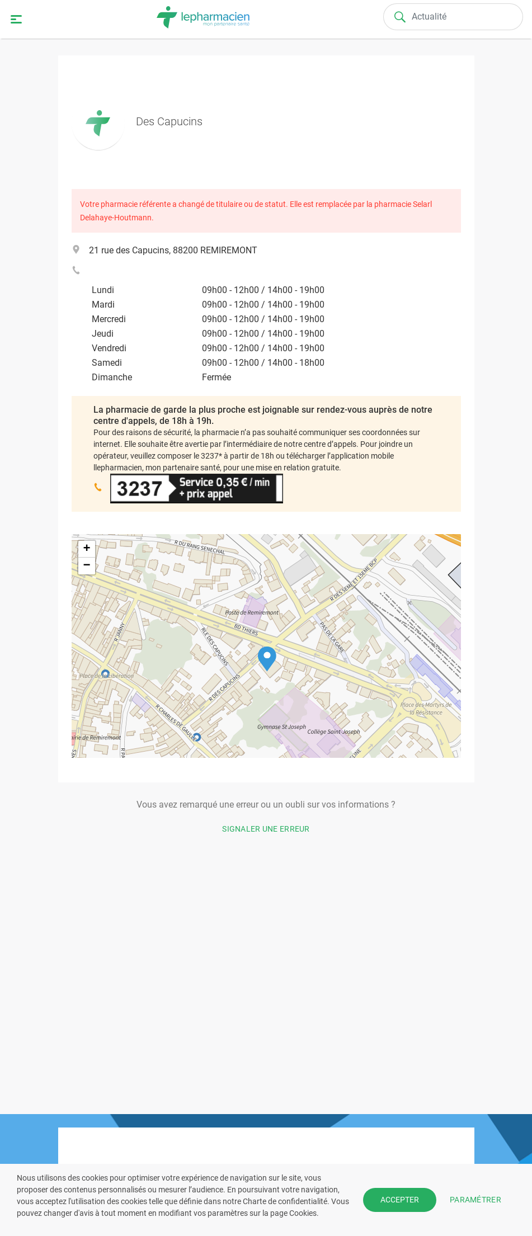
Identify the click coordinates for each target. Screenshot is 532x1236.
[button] (267, 659)
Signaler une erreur (266, 828)
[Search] (453, 16)
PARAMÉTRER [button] (475, 1199)
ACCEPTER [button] (399, 1199)
